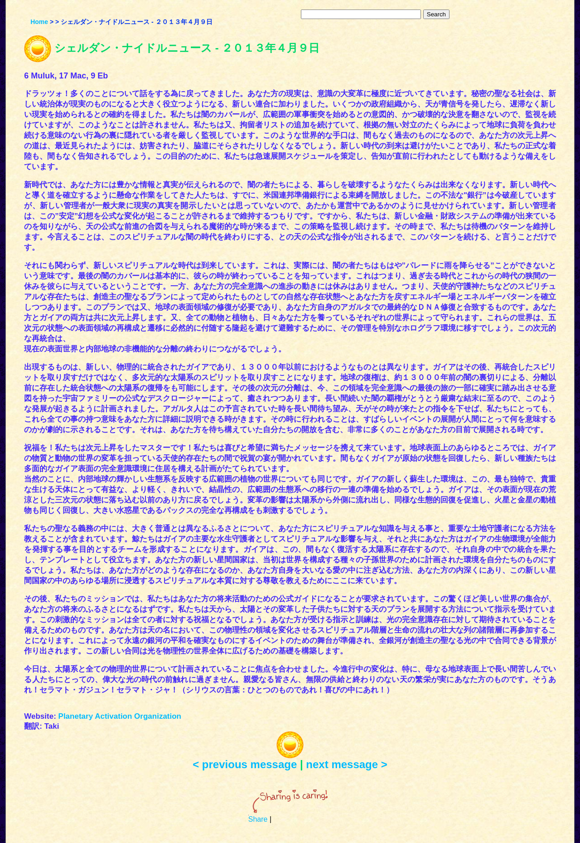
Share (258, 819)
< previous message (245, 764)
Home (39, 21)
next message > (346, 764)
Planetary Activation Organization (119, 716)
